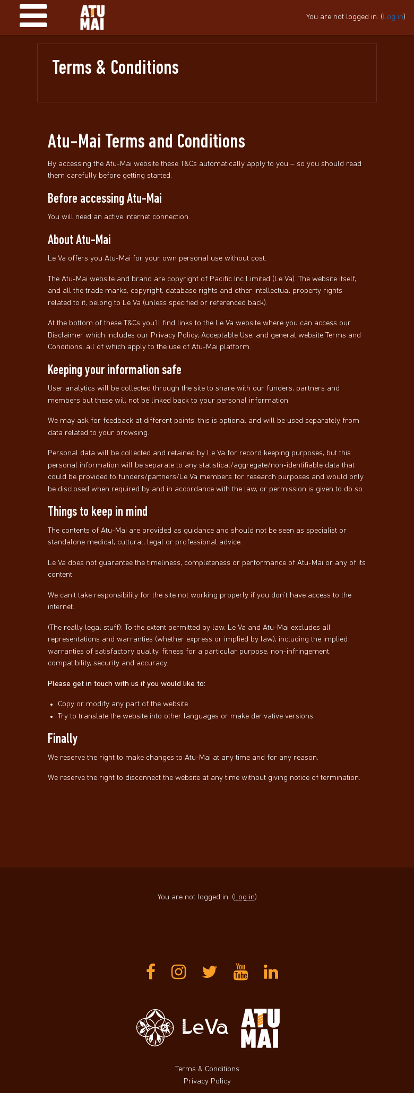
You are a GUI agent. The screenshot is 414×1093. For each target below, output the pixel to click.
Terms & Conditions (207, 1069)
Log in (393, 17)
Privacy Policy (207, 1082)
